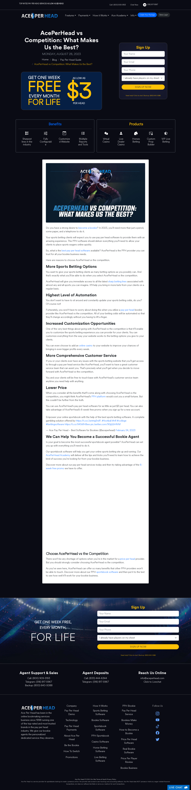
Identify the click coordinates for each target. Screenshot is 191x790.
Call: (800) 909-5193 (118, 5)
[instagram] (157, 713)
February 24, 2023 (125, 430)
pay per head (127, 310)
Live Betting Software (100, 759)
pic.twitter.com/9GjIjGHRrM (106, 424)
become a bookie (87, 228)
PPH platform (98, 396)
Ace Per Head (79, 779)
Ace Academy (118, 15)
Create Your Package (147, 15)
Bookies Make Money (129, 721)
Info (132, 15)
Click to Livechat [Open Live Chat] (152, 682)
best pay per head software (76, 250)
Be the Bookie (71, 745)
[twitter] (157, 739)
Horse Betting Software (100, 749)
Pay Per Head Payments (71, 727)
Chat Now (134, 5)
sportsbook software (107, 572)
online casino (86, 345)
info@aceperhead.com (152, 678)
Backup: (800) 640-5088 (152, 95)
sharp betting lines (117, 281)
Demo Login (163, 15)
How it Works (100, 15)
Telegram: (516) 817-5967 (38, 682)
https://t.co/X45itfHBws (77, 424)
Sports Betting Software (100, 712)
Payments (83, 15)
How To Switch (72, 751)
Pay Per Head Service (129, 712)
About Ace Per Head (71, 737)
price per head (127, 559)
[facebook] (157, 732)
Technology (72, 720)
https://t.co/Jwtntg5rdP (88, 420)
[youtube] (157, 720)
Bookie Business (128, 768)
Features (69, 15)
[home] (45, 59)
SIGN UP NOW (143, 87)
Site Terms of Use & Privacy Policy (104, 779)
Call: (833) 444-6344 (95, 678)
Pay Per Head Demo (71, 712)
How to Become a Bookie (129, 731)
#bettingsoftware (55, 424)
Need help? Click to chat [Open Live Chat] (134, 95)
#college (121, 420)
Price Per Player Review (129, 760)
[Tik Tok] (157, 726)
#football (106, 420)
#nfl (114, 420)
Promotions (72, 757)
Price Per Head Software (129, 741)
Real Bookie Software (129, 750)
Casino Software (100, 741)
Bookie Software (100, 720)
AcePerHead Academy (58, 455)
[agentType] (143, 78)
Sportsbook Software (100, 727)
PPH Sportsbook (100, 735)
